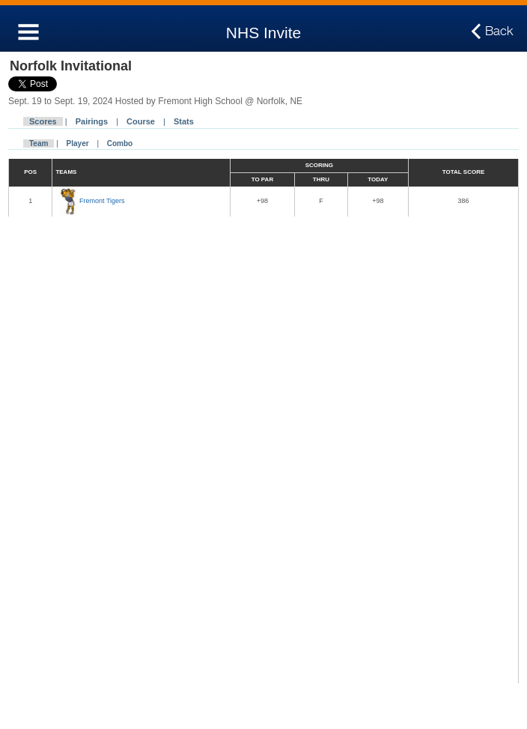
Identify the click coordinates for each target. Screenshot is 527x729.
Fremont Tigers (102, 201)
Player (78, 143)
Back (499, 31)
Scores (43, 121)
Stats (184, 121)
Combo (119, 143)
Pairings (92, 121)
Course (141, 121)
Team (38, 143)
